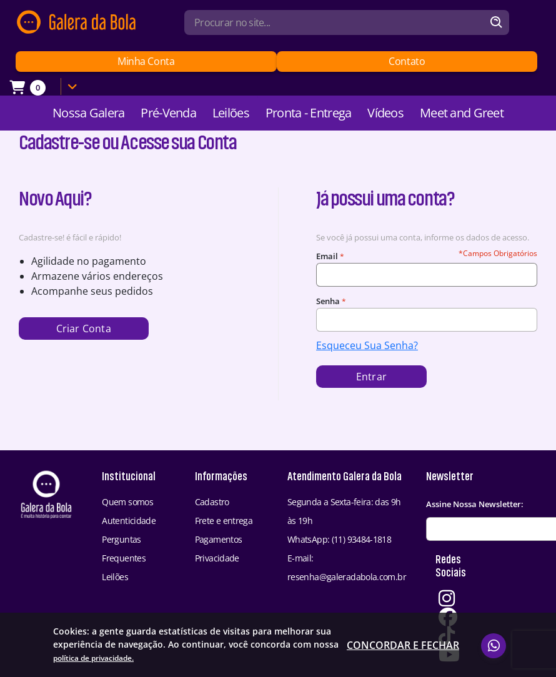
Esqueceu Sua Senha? (367, 345)
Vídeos (385, 112)
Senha (328, 301)
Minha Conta (145, 61)
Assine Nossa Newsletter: (475, 504)
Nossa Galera (88, 112)
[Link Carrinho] (46, 87)
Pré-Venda (168, 112)
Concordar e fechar (403, 653)
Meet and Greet (462, 112)
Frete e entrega (224, 520)
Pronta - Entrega (308, 112)
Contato (407, 61)
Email (327, 256)
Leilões (230, 112)
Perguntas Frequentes (124, 548)
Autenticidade (129, 520)
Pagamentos (218, 539)
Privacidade (217, 558)
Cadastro (212, 502)
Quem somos (127, 502)
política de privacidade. (279, 658)
